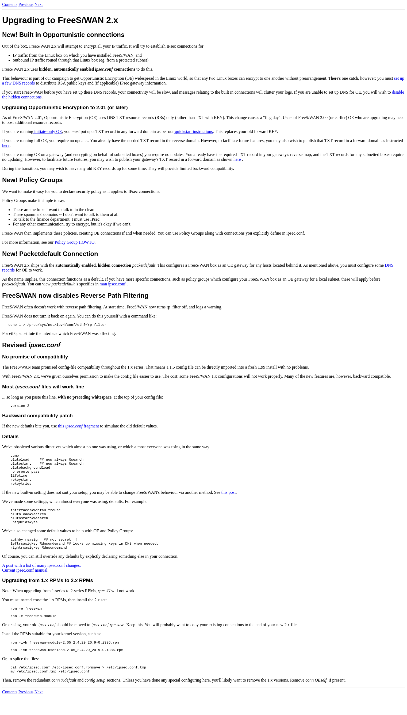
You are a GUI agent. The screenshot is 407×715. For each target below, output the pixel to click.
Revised (31, 345)
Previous (25, 4)
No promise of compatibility (35, 357)
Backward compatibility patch (37, 417)
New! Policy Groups (32, 179)
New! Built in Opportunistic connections (63, 34)
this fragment (78, 427)
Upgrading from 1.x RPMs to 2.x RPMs (47, 594)
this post (228, 500)
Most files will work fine (43, 387)
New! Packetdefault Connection (50, 253)
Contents (9, 4)
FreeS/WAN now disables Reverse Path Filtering (75, 295)
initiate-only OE (47, 131)
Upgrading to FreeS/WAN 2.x (60, 20)
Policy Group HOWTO (73, 242)
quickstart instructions (193, 131)
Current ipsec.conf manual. (25, 584)
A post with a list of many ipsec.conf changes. (41, 579)
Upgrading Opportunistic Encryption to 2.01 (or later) (65, 107)
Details (10, 438)
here (6, 145)
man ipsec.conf (112, 284)
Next (38, 4)
